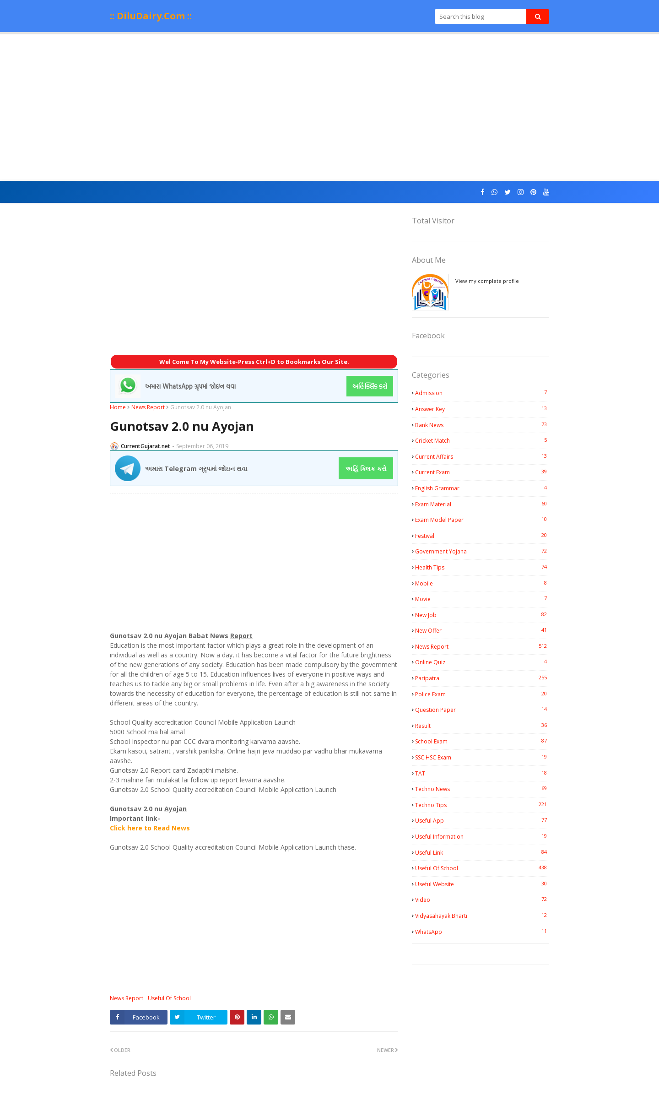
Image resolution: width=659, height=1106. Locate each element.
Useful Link (482, 852)
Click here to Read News (150, 828)
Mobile (482, 583)
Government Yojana (482, 551)
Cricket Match (482, 440)
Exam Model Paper (482, 519)
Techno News (482, 789)
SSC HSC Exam (482, 757)
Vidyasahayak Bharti (482, 915)
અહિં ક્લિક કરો (366, 468)
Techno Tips (482, 805)
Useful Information (482, 836)
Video (482, 899)
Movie (482, 599)
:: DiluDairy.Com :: (151, 16)
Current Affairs (482, 456)
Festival (482, 535)
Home (118, 407)
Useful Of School (169, 998)
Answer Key (482, 409)
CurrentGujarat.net (145, 446)
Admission (482, 393)
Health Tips (482, 567)
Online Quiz (482, 662)
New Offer (482, 630)
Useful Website (482, 884)
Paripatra (482, 678)
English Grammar (482, 488)
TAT (482, 773)
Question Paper (482, 709)
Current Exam (482, 472)
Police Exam (482, 694)
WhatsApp (482, 931)
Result (482, 725)
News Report (148, 407)
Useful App (482, 820)
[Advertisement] (329, 107)
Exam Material (482, 504)
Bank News (482, 425)
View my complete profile (487, 280)
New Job (482, 615)
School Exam (482, 741)
